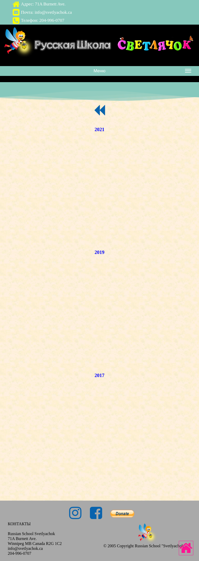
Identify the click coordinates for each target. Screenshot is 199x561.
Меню (142, 72)
